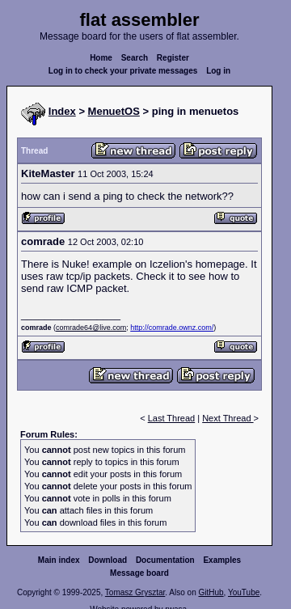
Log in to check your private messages (123, 70)
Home (101, 57)
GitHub (210, 592)
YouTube (243, 592)
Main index (59, 560)
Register (173, 57)
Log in (218, 70)
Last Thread (172, 418)
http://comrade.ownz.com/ (171, 328)
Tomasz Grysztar (135, 592)
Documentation (165, 560)
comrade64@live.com (91, 328)
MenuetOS (114, 111)
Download (107, 560)
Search (134, 57)
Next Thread (227, 418)
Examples (222, 560)
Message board (139, 573)
